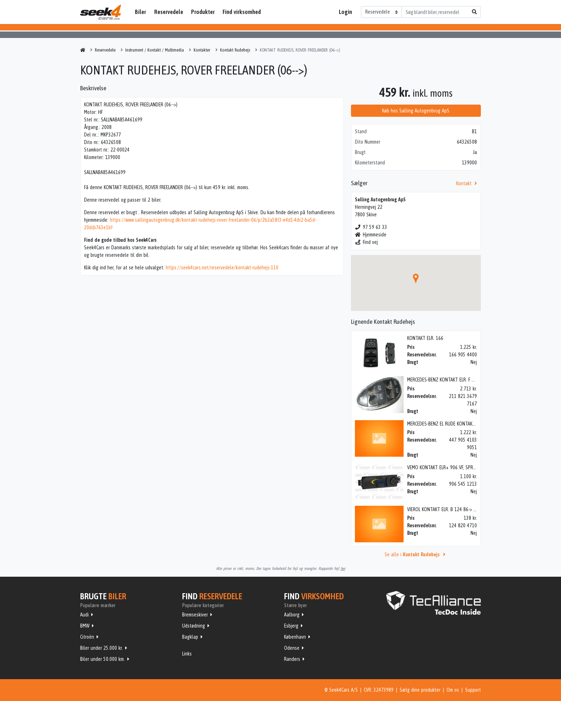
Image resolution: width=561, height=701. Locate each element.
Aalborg (291, 615)
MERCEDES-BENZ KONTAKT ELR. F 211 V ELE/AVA (453, 380)
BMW (84, 626)
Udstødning (193, 626)
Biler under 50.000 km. (102, 659)
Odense (291, 648)
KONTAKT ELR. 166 (425, 338)
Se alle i (416, 554)
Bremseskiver (195, 615)
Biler (140, 11)
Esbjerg (291, 626)
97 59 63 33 (371, 227)
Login (345, 11)
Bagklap (190, 637)
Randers (292, 659)
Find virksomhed (242, 11)
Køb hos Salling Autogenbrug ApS (415, 111)
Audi (84, 615)
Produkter (203, 11)
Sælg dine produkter (420, 690)
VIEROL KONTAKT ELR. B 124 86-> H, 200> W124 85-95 (460, 509)
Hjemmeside (371, 234)
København (295, 637)
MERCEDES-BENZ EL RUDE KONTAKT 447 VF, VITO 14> (458, 424)
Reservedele (168, 11)
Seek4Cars (100, 12)
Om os (453, 690)
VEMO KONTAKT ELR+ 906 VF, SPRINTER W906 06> (456, 467)
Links (187, 654)
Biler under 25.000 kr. (101, 648)
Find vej (366, 242)
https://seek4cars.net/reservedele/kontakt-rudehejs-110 (222, 267)
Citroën (87, 637)
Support (473, 690)
